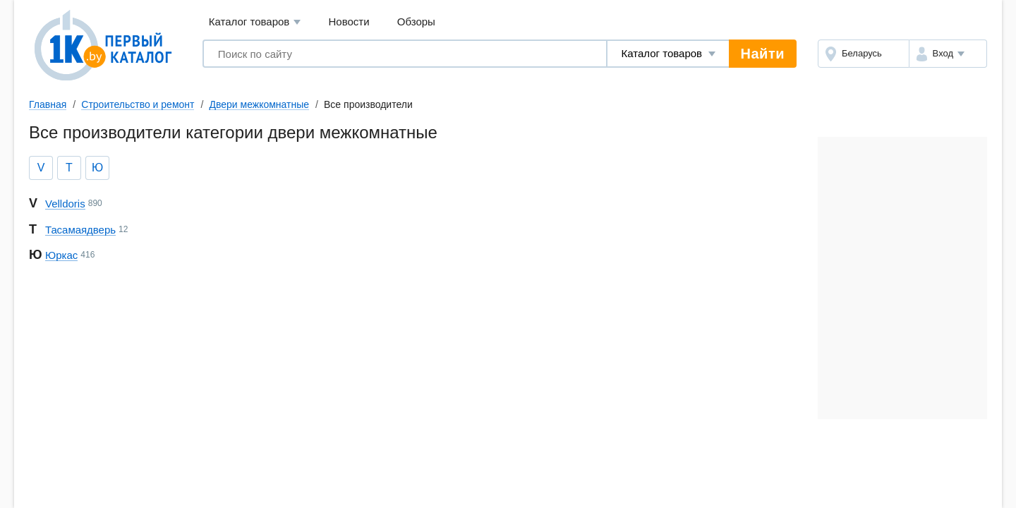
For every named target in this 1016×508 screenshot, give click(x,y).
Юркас (61, 255)
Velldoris (65, 204)
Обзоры (416, 22)
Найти (763, 53)
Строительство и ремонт (137, 104)
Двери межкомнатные (259, 104)
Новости (349, 22)
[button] (947, 53)
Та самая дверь (80, 230)
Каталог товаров (255, 22)
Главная (47, 104)
